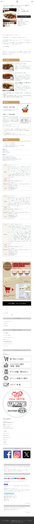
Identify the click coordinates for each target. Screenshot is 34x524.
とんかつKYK (5, 325)
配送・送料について (6, 435)
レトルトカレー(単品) (6, 335)
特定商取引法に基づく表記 (15, 520)
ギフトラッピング (6, 433)
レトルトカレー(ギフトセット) (8, 337)
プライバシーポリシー (24, 520)
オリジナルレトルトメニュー (8, 343)
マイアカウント (5, 444)
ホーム (3, 520)
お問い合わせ (30, 520)
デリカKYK (5, 323)
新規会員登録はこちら (6, 354)
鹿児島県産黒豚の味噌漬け (7, 341)
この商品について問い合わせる (22, 24)
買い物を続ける (19, 25)
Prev (4, 15)
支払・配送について (7, 520)
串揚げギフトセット (6, 339)
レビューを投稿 (19, 20)
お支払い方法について (6, 437)
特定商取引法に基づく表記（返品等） (23, 21)
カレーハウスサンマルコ (7, 321)
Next (15, 15)
